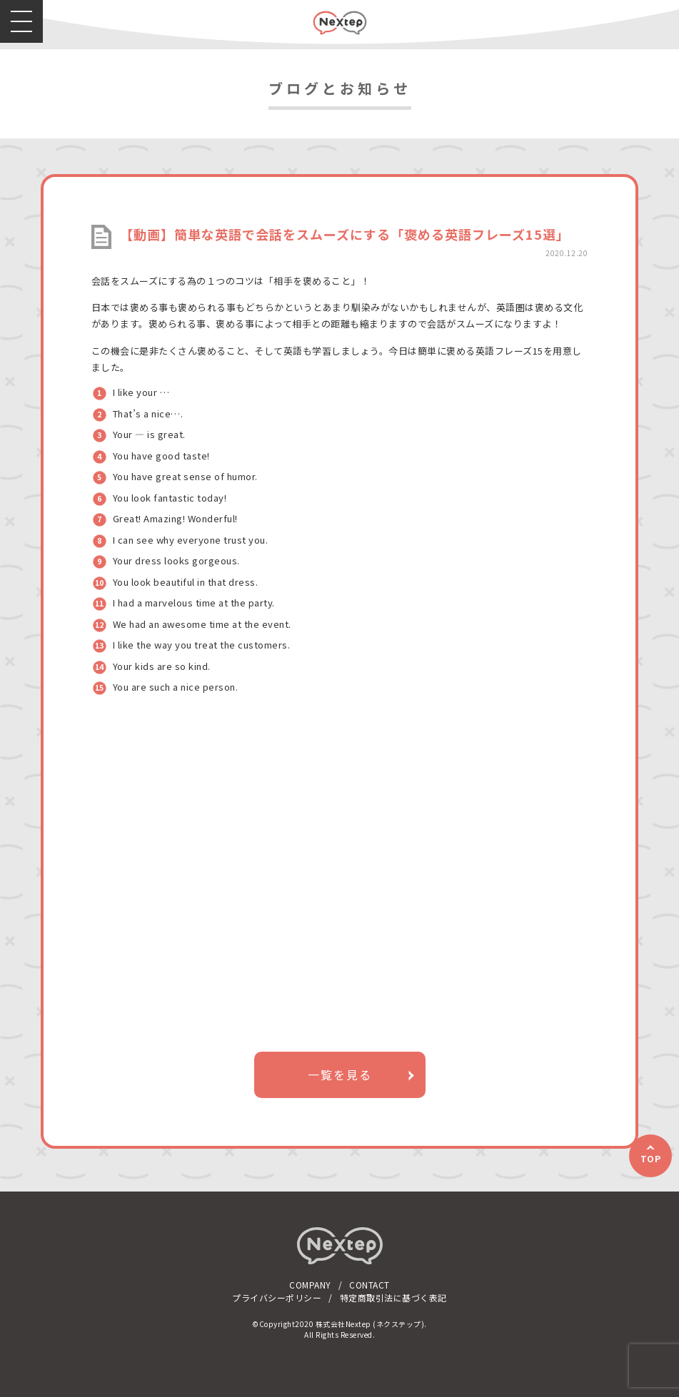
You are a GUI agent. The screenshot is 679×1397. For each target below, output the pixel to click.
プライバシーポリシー (276, 1297)
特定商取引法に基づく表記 (393, 1297)
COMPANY (310, 1285)
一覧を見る (340, 1074)
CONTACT (369, 1285)
